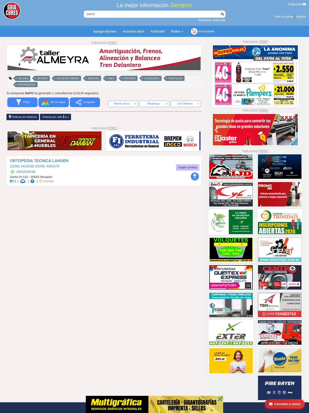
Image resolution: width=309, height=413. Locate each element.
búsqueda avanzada (211, 20)
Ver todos (23, 78)
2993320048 (25, 172)
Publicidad (297, 4)
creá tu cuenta (284, 16)
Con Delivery (188, 103)
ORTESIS (42, 78)
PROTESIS (130, 78)
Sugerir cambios (187, 167)
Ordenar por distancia (23, 116)
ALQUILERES (151, 78)
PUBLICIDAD (104, 42)
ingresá (301, 16)
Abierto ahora (125, 103)
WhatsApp (157, 103)
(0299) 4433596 (22, 166)
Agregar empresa (104, 31)
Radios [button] (177, 31)
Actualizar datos (133, 31)
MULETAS (93, 78)
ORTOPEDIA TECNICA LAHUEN (39, 161)
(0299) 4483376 (47, 166)
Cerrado (46, 181)
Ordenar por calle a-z (55, 116)
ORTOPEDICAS (26, 84)
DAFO (111, 78)
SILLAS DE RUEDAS (68, 78)
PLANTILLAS (175, 78)
